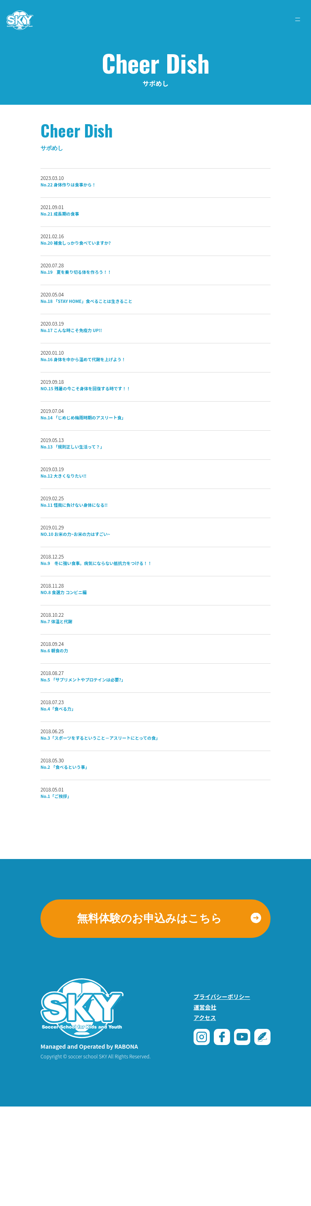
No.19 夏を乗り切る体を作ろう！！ (94, 288)
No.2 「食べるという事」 (77, 860)
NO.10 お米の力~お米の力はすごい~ (93, 591)
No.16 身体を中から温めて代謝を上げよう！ (105, 389)
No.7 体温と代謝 (64, 691)
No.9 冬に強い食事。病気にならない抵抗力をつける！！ (125, 624)
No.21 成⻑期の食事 (69, 221)
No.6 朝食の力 (61, 725)
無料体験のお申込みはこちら (149, 1018)
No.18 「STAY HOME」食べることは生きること (110, 321)
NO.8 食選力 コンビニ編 (75, 658)
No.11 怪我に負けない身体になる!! (91, 557)
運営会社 (205, 1106)
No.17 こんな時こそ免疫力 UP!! (87, 355)
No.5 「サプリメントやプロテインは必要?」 (105, 759)
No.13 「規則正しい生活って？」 (89, 490)
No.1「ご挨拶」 (63, 894)
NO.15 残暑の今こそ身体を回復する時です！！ (109, 422)
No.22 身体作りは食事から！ (82, 187)
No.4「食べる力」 (67, 793)
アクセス (205, 1117)
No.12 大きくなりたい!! (75, 523)
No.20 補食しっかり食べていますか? (94, 254)
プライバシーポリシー (222, 1096)
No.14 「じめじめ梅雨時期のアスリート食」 (105, 456)
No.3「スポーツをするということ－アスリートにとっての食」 (131, 826)
